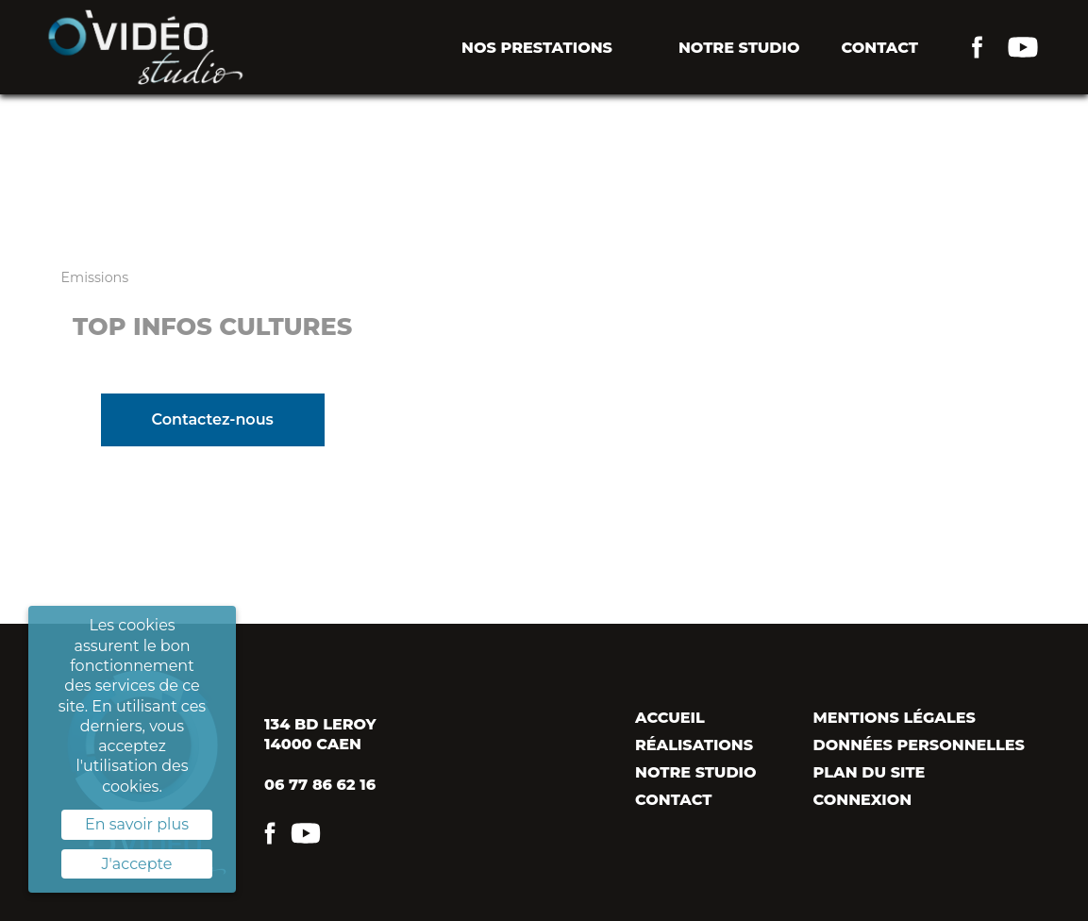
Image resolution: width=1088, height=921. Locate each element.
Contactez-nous (212, 419)
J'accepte (137, 864)
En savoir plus (137, 824)
